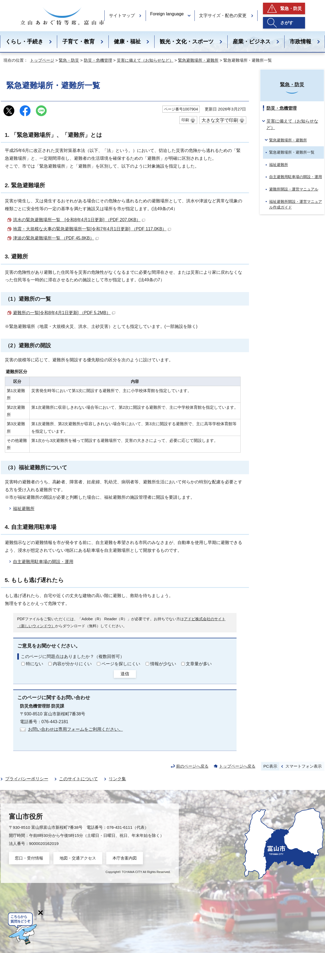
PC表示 (270, 766)
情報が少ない (163, 663)
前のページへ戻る (192, 766)
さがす (286, 22)
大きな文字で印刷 (219, 120)
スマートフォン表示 (303, 766)
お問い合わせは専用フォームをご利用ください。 (75, 729)
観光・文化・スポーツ (187, 41)
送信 (125, 673)
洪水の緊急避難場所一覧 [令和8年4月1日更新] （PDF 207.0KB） (79, 219)
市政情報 (300, 41)
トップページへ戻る (237, 766)
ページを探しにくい (120, 663)
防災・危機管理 (98, 60)
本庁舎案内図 (124, 858)
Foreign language (167, 14)
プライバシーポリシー (26, 779)
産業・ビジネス (252, 41)
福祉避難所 (24, 508)
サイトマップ (122, 15)
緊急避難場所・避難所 (198, 60)
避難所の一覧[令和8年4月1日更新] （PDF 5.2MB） (64, 312)
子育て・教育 (78, 41)
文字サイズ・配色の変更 (223, 15)
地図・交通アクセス (78, 858)
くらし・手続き (24, 41)
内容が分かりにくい (72, 663)
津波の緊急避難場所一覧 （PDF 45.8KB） (56, 238)
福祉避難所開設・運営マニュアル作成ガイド (295, 204)
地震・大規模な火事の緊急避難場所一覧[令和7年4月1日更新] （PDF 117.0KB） (92, 229)
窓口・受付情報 (29, 858)
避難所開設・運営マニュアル (293, 189)
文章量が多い (199, 663)
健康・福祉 (127, 41)
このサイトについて (78, 779)
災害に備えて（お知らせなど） (145, 60)
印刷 (185, 120)
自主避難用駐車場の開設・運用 (43, 561)
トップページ (42, 60)
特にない (34, 663)
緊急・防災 (291, 8)
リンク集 (117, 779)
